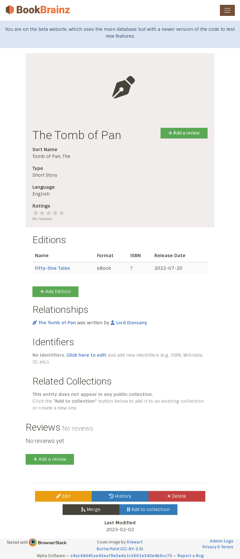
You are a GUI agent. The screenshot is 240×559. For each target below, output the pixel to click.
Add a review (184, 133)
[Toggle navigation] (227, 10)
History (120, 496)
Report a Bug (190, 555)
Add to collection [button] (148, 509)
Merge (91, 509)
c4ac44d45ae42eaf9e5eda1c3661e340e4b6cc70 (121, 555)
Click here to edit (86, 355)
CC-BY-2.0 (132, 549)
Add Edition (55, 291)
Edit (63, 496)
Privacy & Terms (217, 547)
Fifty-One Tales (52, 268)
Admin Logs (221, 541)
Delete (176, 496)
